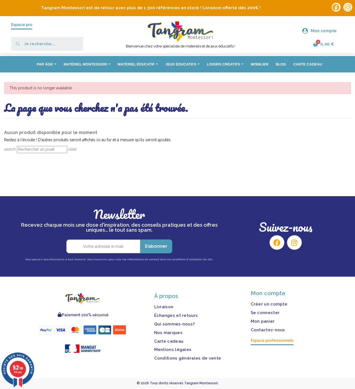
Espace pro (21, 24)
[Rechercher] (42, 149)
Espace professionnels (272, 340)
